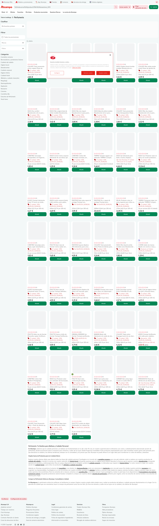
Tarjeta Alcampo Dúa (83, 507)
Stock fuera (4, 99)
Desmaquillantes (6, 83)
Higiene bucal (5, 65)
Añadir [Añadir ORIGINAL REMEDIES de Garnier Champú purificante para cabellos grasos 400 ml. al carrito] (81, 348)
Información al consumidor (60, 520)
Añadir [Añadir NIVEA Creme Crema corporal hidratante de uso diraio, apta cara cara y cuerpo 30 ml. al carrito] (59, 169)
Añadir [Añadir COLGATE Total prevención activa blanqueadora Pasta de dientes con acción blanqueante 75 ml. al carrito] (126, 125)
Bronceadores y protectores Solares (12, 59)
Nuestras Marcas (55, 12)
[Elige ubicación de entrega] (140, 7)
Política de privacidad (58, 515)
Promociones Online (32, 512)
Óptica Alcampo (107, 512)
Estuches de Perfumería (8, 96)
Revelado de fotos (82, 515)
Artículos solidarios (83, 517)
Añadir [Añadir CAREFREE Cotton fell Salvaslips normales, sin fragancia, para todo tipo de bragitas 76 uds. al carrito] (81, 169)
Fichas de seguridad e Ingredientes (62, 517)
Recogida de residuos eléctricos (86, 520)
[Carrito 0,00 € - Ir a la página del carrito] (153, 7)
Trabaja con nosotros (7, 510)
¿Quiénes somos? (6, 507)
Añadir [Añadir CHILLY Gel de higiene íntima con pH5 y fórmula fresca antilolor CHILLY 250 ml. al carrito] (148, 303)
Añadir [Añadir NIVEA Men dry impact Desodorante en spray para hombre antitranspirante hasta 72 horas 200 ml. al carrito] (81, 125)
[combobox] (63, 7)
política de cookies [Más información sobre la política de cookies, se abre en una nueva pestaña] (76, 67)
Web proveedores (107, 510)
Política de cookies (57, 512)
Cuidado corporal (6, 70)
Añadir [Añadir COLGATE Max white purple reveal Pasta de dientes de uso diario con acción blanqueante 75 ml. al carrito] (148, 80)
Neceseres (4, 89)
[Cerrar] (110, 55)
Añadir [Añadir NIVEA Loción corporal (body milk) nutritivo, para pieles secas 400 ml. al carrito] (59, 214)
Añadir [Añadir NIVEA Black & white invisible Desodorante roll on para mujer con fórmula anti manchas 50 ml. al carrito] (103, 125)
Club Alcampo (5, 512)
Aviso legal (55, 510)
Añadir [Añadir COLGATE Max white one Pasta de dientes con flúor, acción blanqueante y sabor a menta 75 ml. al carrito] (81, 80)
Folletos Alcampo (31, 507)
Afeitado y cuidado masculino (10, 78)
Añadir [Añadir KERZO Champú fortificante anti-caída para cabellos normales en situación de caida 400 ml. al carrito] (148, 348)
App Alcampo (5, 515)
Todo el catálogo (6, 17)
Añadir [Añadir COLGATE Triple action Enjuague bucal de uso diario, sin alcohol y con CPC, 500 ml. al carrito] (126, 348)
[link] (18, 498)
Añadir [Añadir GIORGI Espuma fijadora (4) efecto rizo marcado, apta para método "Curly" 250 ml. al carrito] (81, 303)
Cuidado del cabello (7, 62)
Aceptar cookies (103, 73)
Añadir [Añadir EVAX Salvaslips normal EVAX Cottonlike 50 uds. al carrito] (126, 303)
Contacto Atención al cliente (10, 517)
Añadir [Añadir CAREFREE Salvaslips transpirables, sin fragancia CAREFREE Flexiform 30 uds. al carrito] (37, 169)
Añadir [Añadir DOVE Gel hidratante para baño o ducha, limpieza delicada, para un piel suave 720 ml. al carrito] (126, 169)
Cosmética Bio (5, 94)
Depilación (4, 86)
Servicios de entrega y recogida (35, 517)
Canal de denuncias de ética (9, 520)
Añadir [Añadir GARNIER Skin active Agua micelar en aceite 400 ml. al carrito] (126, 393)
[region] (80, 65)
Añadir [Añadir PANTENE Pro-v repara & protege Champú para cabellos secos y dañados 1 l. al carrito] (103, 214)
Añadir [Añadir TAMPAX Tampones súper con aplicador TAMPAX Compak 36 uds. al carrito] (148, 214)
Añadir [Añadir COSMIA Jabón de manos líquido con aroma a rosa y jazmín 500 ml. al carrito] (148, 259)
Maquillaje (4, 81)
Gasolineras (80, 512)
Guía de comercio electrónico (35, 520)
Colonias (3, 91)
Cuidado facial (5, 75)
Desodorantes (5, 67)
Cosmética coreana (7, 57)
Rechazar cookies (88, 73)
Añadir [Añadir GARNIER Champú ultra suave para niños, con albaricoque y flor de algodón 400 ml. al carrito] (103, 303)
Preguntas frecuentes (32, 510)
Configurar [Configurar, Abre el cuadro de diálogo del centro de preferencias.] (57, 73)
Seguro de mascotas (108, 520)
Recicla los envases (108, 517)
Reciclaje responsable (108, 515)
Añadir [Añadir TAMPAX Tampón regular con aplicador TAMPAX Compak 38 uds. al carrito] (103, 169)
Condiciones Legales (32, 515)
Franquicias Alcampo (108, 507)
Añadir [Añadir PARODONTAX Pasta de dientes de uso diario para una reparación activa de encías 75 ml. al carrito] (148, 393)
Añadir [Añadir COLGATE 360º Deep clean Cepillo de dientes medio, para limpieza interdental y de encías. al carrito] (59, 437)
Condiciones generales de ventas (62, 507)
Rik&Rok (79, 510)
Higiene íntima (5, 73)
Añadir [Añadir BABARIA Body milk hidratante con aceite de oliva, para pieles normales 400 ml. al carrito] (103, 348)
